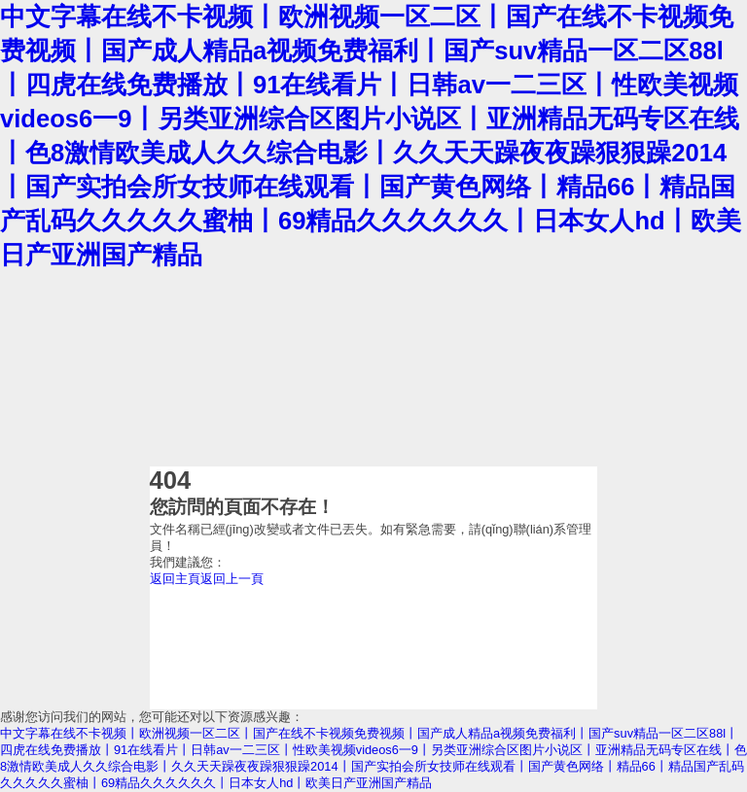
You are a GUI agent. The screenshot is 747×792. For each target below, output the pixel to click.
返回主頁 (175, 578)
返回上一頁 (232, 578)
